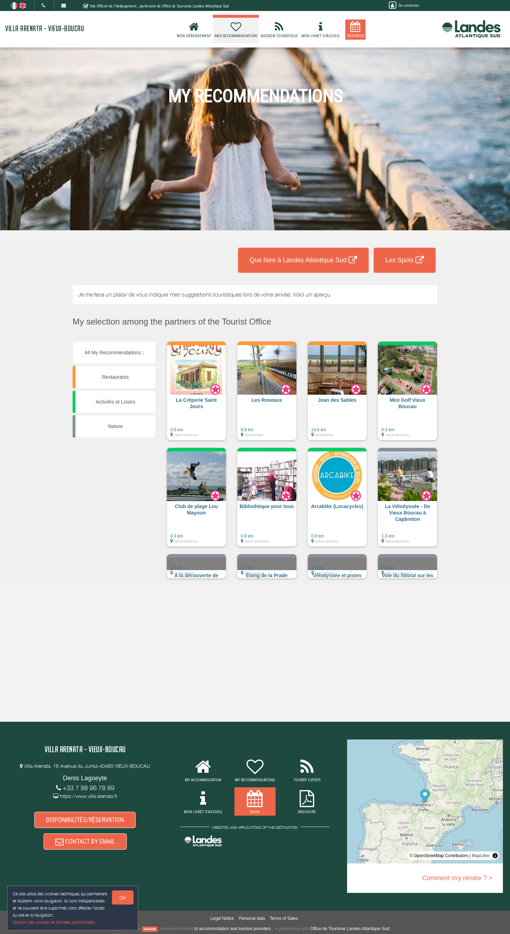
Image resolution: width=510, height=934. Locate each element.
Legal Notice (222, 918)
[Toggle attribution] (495, 855)
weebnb (150, 929)
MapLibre (480, 855)
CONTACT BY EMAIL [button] (85, 841)
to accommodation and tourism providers (232, 928)
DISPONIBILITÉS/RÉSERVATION (85, 819)
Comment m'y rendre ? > (457, 878)
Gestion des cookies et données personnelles (54, 922)
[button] (196, 394)
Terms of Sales (284, 918)
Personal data (252, 918)
